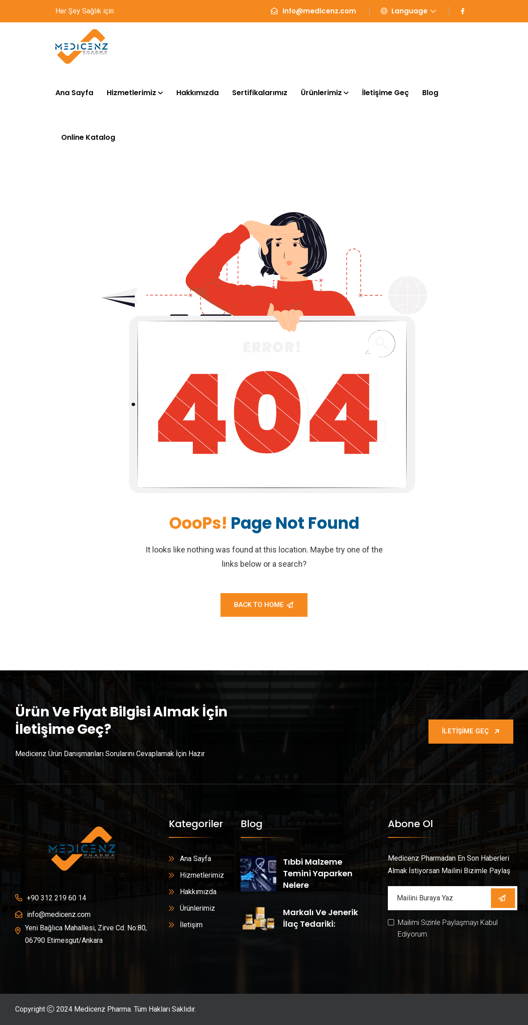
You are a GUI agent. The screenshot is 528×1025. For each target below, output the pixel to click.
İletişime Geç (385, 93)
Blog (430, 93)
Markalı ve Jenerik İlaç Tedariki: (320, 918)
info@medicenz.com (319, 11)
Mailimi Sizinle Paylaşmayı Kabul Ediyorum (448, 928)
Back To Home (263, 605)
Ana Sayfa (74, 93)
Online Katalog (88, 137)
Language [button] (404, 11)
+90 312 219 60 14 (56, 898)
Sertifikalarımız (259, 93)
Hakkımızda (197, 93)
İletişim (191, 924)
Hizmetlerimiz (131, 93)
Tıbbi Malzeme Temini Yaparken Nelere (318, 873)
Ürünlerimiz (321, 93)
